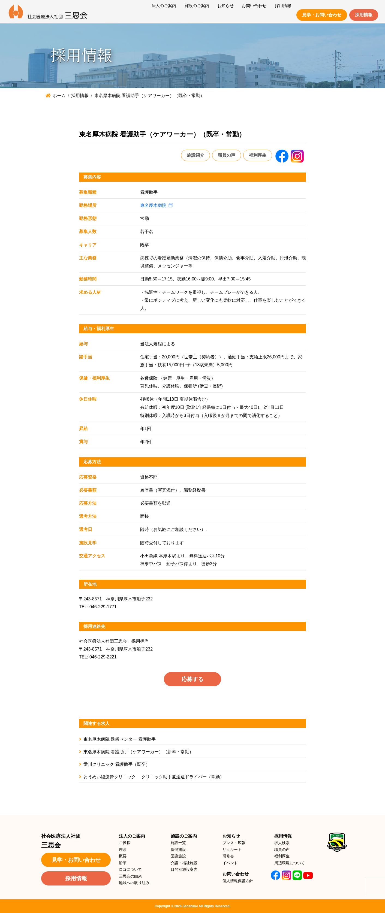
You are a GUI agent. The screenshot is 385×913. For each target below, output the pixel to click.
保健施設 (178, 849)
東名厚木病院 (153, 205)
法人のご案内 (132, 836)
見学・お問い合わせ (321, 15)
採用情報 (363, 15)
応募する (192, 679)
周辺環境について (289, 863)
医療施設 (178, 856)
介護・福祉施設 (184, 863)
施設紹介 (195, 155)
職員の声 (226, 155)
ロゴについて (130, 869)
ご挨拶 (124, 843)
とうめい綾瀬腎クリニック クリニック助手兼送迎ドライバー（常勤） (151, 777)
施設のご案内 (184, 836)
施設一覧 (178, 843)
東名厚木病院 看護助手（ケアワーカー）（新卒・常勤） (136, 751)
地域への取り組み (134, 883)
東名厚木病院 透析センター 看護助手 (117, 739)
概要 (123, 856)
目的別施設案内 (184, 869)
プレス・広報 (233, 843)
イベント (230, 863)
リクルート (232, 849)
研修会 (228, 856)
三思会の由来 (130, 876)
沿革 (123, 863)
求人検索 (282, 843)
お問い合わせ (235, 874)
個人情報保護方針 (237, 881)
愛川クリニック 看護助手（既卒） (114, 764)
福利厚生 (257, 155)
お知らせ (231, 836)
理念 (123, 849)
